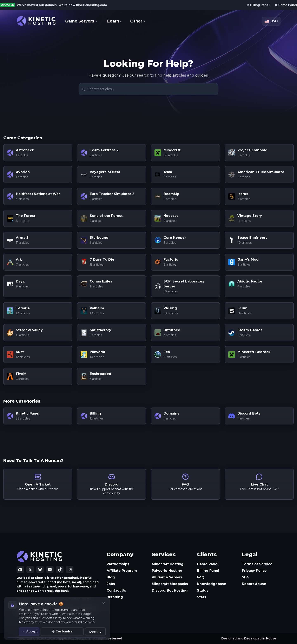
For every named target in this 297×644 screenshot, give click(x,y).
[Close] (103, 603)
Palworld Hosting (167, 571)
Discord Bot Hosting (170, 590)
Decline (95, 631)
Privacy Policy (254, 571)
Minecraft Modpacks (170, 584)
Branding (115, 597)
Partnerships (118, 564)
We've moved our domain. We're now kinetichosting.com (62, 5)
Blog (111, 577)
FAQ (200, 577)
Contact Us (116, 590)
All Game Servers (167, 577)
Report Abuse (254, 584)
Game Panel (207, 564)
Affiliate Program (122, 571)
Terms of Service (257, 564)
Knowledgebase (211, 584)
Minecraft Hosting (168, 564)
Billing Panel (208, 571)
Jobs (111, 584)
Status (202, 590)
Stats (201, 597)
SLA (245, 577)
